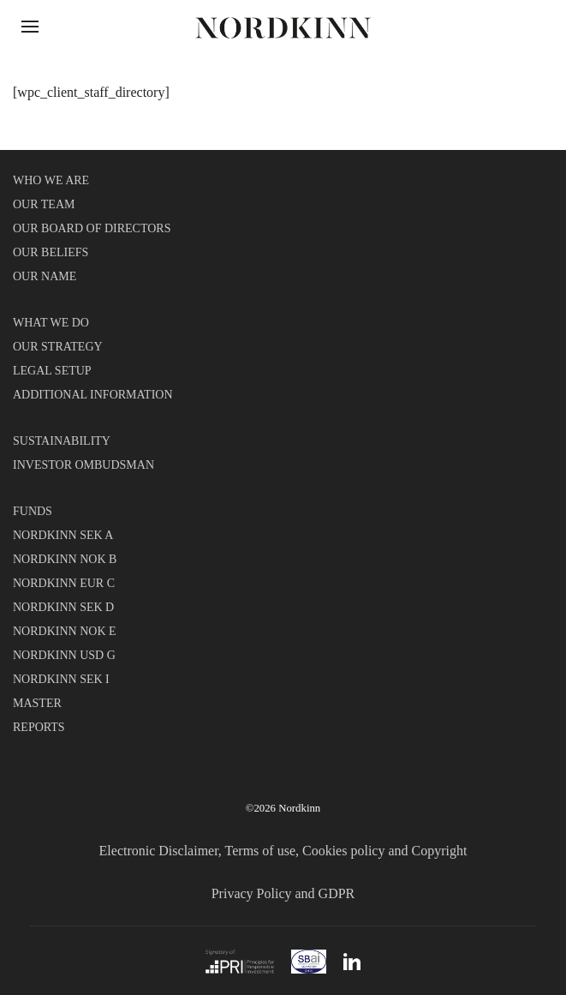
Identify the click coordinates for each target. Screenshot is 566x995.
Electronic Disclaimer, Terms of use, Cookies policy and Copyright (283, 850)
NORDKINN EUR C (64, 583)
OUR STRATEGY (58, 346)
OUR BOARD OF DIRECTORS (92, 228)
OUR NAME (44, 276)
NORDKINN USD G (64, 655)
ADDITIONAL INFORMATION (93, 394)
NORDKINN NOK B (64, 559)
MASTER (37, 703)
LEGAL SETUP (52, 370)
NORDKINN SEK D (63, 607)
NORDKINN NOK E (64, 631)
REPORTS (39, 727)
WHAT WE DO (51, 322)
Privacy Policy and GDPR (283, 893)
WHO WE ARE (51, 180)
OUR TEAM (43, 204)
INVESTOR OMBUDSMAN (83, 465)
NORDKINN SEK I (61, 679)
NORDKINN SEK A (63, 535)
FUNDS (32, 511)
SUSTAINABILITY (61, 441)
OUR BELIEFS (50, 252)
